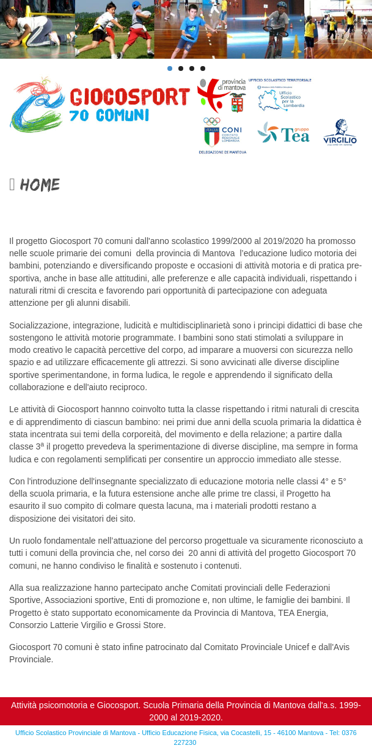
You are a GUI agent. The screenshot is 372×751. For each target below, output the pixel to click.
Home (34, 184)
